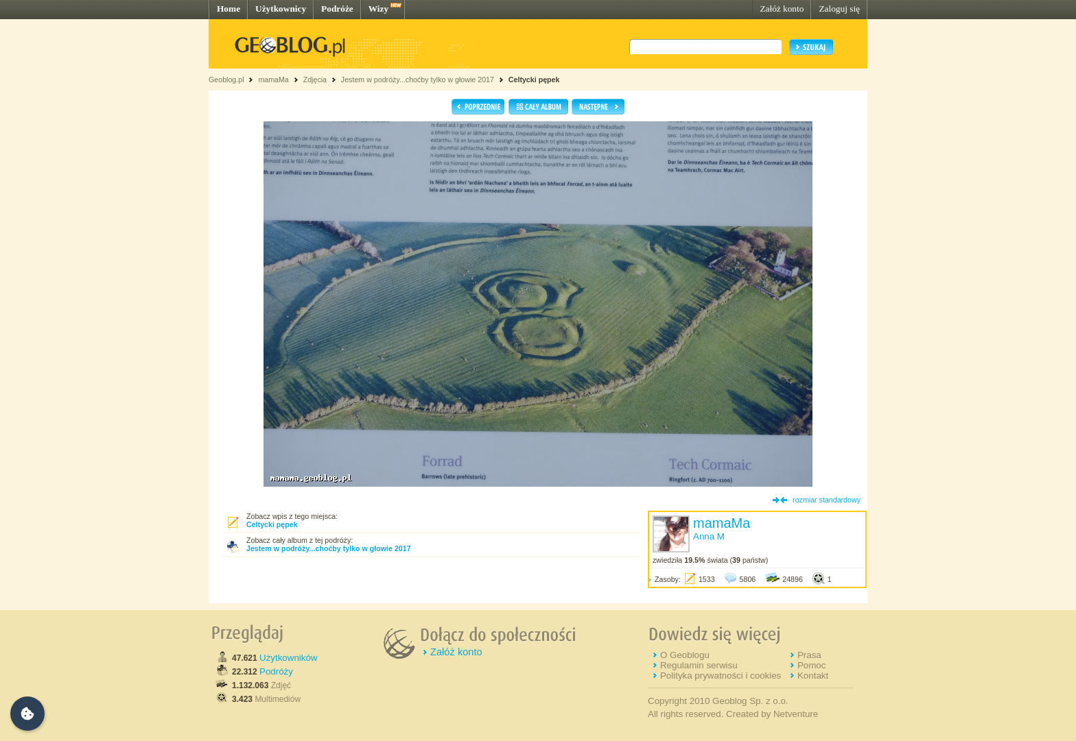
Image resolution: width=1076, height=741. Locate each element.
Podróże (337, 8)
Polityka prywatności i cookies (720, 675)
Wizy (378, 8)
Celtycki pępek (534, 79)
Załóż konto (782, 8)
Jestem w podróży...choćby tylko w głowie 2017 (417, 79)
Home (228, 8)
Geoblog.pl (226, 79)
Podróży (276, 671)
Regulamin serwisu (699, 665)
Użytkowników (288, 658)
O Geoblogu (685, 655)
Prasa (809, 655)
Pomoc (811, 665)
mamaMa (273, 79)
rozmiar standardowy (827, 500)
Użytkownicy (280, 8)
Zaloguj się (839, 8)
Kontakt (812, 675)
